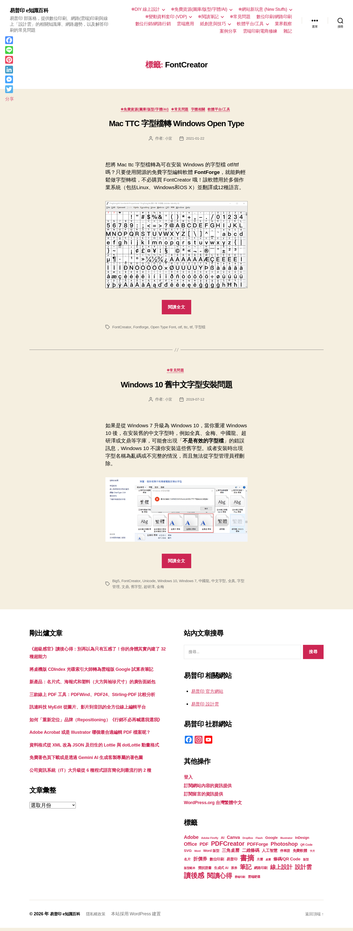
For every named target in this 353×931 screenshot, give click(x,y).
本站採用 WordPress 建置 (142, 917)
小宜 (168, 140)
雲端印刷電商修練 (260, 31)
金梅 (170, 590)
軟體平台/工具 (250, 23)
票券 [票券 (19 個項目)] (234, 871)
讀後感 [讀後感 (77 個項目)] (194, 878)
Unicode (151, 584)
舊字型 (145, 590)
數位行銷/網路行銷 (153, 23)
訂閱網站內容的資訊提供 (212, 788)
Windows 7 (192, 584)
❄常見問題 (240, 16)
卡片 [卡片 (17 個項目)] (312, 854)
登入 (189, 780)
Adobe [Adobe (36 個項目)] (191, 840)
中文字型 (224, 584)
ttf (195, 328)
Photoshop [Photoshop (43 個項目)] (284, 847)
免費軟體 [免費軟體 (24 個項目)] (300, 854)
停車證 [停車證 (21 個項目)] (285, 854)
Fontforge (142, 328)
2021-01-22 (195, 140)
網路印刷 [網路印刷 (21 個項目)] (260, 871)
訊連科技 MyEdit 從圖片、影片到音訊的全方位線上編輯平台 (97, 733)
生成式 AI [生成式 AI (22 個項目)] (221, 871)
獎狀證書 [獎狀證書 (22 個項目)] (205, 871)
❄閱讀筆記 (208, 16)
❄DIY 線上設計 (145, 9)
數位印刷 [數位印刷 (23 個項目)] (217, 862)
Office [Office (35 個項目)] (190, 847)
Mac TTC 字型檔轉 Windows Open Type (176, 125)
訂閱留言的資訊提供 (207, 797)
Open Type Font (166, 328)
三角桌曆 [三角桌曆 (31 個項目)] (230, 853)
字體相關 (202, 111)
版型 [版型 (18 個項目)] (306, 862)
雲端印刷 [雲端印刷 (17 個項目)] (240, 880)
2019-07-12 (195, 402)
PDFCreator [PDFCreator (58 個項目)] (227, 846)
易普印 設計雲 (207, 707)
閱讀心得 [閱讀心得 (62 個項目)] (219, 878)
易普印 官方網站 (210, 694)
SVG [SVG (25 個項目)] (188, 854)
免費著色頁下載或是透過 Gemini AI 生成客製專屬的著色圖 (95, 806)
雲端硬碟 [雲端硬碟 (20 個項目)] (254, 880)
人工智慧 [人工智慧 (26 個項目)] (269, 854)
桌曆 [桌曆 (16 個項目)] (268, 862)
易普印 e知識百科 (32, 10)
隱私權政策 (101, 917)
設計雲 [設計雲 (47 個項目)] (303, 870)
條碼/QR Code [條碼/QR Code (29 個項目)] (286, 862)
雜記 (287, 31)
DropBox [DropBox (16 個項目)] (247, 841)
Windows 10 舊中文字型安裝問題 (176, 387)
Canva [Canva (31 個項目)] (233, 840)
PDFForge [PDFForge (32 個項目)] (257, 847)
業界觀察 (283, 23)
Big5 (116, 584)
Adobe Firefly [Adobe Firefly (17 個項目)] (209, 841)
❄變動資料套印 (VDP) (166, 16)
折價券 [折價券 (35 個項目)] (200, 862)
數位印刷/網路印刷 (274, 16)
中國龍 (209, 584)
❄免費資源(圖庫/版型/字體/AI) (199, 9)
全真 (238, 584)
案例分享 (228, 31)
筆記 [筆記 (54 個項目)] (245, 870)
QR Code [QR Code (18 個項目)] (306, 848)
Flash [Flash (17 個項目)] (259, 841)
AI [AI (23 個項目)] (222, 841)
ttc (190, 328)
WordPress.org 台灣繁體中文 (218, 805)
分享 (9, 99)
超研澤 (159, 590)
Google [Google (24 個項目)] (271, 841)
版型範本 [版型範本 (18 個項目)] (189, 871)
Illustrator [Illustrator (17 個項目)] (286, 841)
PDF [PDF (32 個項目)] (204, 847)
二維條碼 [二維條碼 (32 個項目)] (250, 853)
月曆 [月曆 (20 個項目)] (260, 862)
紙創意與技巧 (213, 23)
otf (184, 328)
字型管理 (120, 590)
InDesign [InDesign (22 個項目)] (302, 841)
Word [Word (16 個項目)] (197, 854)
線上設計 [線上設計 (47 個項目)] (281, 870)
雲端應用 (185, 23)
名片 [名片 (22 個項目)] (187, 862)
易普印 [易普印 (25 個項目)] (232, 862)
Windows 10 (170, 584)
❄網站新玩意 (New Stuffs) (262, 9)
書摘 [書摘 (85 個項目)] (247, 861)
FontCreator (122, 328)
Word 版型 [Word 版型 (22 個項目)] (211, 854)
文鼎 (133, 590)
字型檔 (205, 328)
